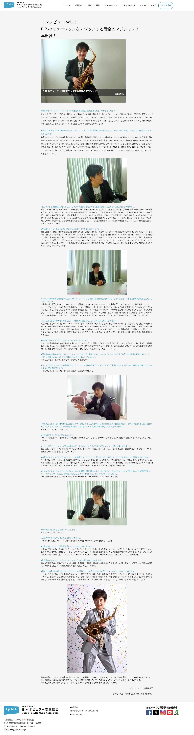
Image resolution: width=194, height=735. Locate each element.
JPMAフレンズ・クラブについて (84, 711)
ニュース (66, 5)
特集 (98, 5)
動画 (89, 5)
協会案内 (74, 707)
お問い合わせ (76, 714)
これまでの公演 (128, 5)
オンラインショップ (148, 5)
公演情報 (79, 5)
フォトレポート (111, 5)
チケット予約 (165, 5)
